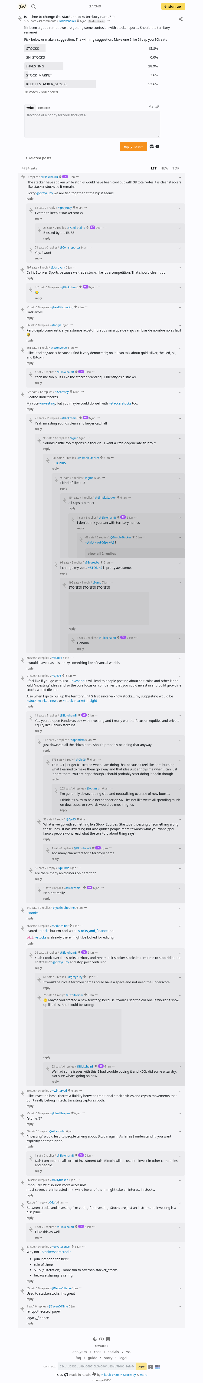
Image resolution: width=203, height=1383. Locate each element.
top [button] (176, 168)
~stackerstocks (120, 403)
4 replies (87, 497)
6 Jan (83, 21)
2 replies (102, 537)
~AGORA (101, 542)
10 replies (61, 438)
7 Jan (81, 307)
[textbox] (92, 124)
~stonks (32, 913)
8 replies (43, 675)
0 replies (60, 227)
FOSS (62, 1374)
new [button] (164, 168)
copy (141, 1366)
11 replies (52, 418)
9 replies (70, 458)
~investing (47, 403)
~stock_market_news (42, 700)
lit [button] (154, 168)
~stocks (43, 931)
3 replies (32, 177)
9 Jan (72, 177)
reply (133, 146)
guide (92, 1357)
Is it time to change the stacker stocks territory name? (69, 17)
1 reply (50, 207)
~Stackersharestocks (55, 1252)
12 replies (46, 392)
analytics (79, 1351)
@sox (115, 1375)
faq (78, 1357)
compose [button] (44, 107)
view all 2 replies (102, 553)
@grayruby (44, 193)
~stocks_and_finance (92, 931)
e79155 (106, 1380)
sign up (172, 6)
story (108, 1357)
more (143, 1375)
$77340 (95, 6)
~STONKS (59, 463)
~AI (111, 542)
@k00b (106, 1375)
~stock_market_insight (80, 700)
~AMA (89, 542)
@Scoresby (128, 1375)
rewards (101, 1345)
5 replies (77, 478)
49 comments (47, 21)
